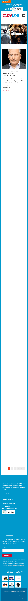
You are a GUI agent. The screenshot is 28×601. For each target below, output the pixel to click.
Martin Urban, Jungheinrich (9, 74)
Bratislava (7, 506)
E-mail (4, 547)
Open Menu (23, 15)
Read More (5, 90)
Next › (22, 468)
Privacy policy (22, 598)
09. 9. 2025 (5, 71)
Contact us (22, 596)
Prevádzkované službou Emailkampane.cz (13, 565)
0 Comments (14, 71)
